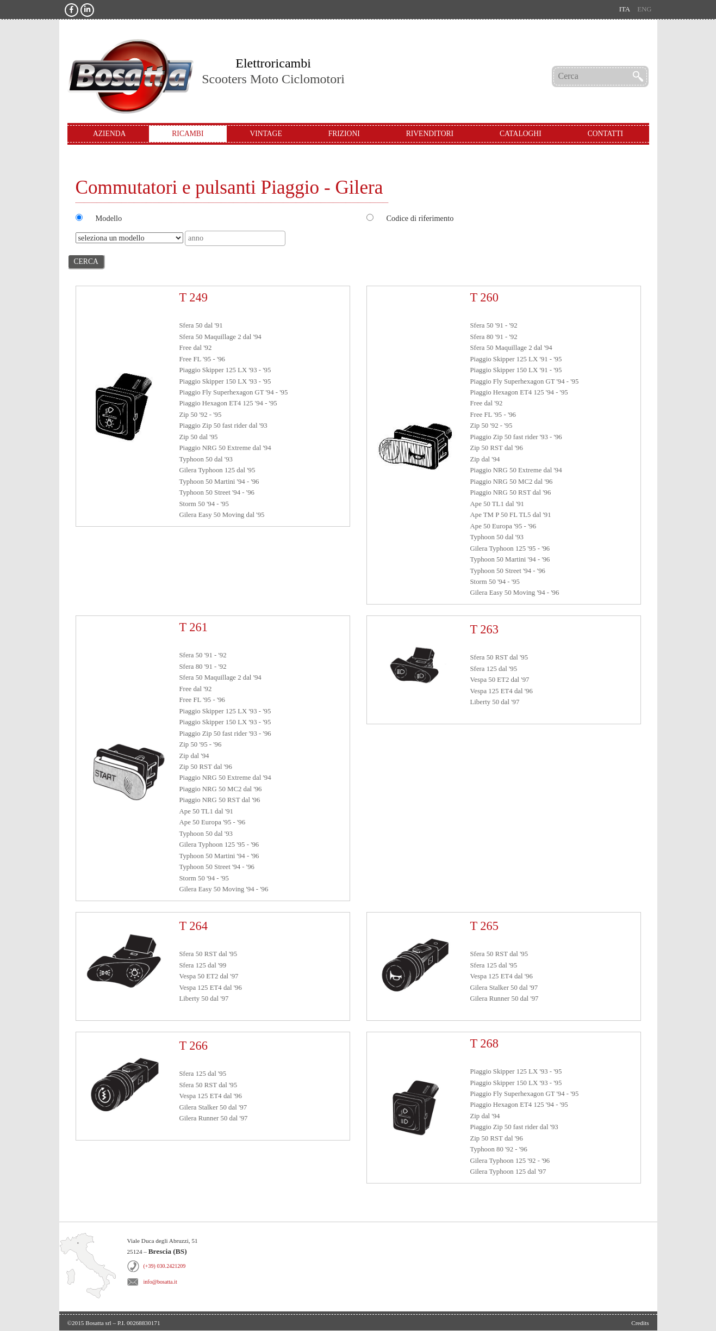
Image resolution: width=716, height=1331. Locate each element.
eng (644, 9)
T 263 (484, 629)
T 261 (193, 627)
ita (624, 9)
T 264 (193, 926)
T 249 (193, 297)
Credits (640, 1323)
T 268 (484, 1043)
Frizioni (344, 134)
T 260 (484, 297)
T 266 (193, 1045)
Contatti (605, 134)
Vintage (266, 134)
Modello (109, 218)
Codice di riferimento (420, 218)
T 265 (484, 926)
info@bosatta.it (160, 1282)
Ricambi (187, 134)
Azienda (109, 134)
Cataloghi (520, 134)
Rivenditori (429, 134)
